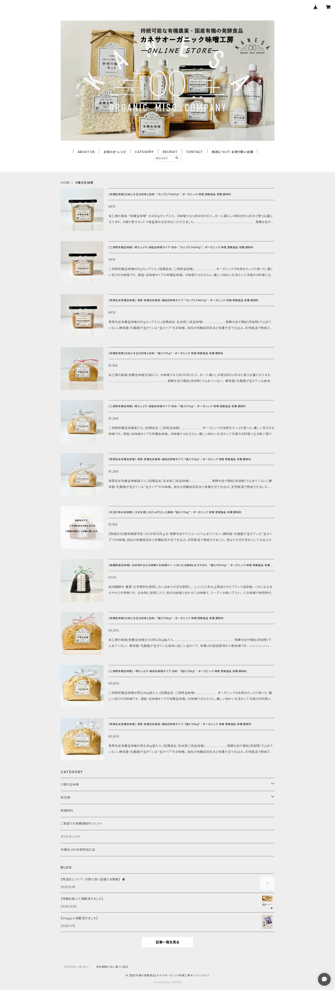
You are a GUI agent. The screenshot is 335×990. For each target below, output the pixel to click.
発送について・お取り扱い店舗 (232, 152)
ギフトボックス (70, 836)
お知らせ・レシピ (115, 152)
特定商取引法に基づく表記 (112, 966)
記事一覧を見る (167, 942)
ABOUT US (86, 152)
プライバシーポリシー (76, 966)
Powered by (167, 982)
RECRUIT (170, 152)
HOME (65, 182)
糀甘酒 (65, 797)
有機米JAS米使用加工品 (78, 849)
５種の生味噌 (70, 784)
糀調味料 (67, 810)
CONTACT (194, 152)
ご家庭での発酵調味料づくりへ (82, 823)
